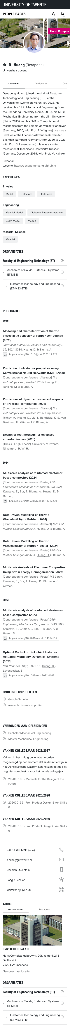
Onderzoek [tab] (41, 83)
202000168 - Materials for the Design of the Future (36, 781)
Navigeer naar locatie (16, 971)
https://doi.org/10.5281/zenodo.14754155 (33, 638)
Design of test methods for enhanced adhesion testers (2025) (29, 437)
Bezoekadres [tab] (15, 909)
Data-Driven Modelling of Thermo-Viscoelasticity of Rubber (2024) (26, 517)
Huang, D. (29, 349)
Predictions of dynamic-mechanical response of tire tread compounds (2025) (33, 401)
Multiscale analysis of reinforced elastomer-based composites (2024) (33, 475)
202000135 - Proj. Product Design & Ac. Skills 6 (37, 805)
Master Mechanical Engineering (28, 739)
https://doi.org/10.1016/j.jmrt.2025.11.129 (33, 354)
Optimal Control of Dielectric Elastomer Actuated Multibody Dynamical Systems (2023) (31, 657)
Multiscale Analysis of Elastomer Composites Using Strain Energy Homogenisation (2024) (34, 570)
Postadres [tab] (44, 909)
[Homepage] (14, 14)
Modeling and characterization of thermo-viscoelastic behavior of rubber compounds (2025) (33, 335)
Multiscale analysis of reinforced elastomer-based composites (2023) (33, 613)
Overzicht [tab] (13, 83)
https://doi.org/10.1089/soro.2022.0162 (31, 675)
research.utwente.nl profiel (25, 705)
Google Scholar (18, 699)
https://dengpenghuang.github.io (35, 165)
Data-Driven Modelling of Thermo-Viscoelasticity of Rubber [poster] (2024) (31, 543)
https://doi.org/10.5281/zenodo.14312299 (33, 500)
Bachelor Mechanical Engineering (29, 733)
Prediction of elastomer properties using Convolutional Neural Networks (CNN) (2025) (34, 371)
